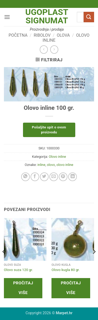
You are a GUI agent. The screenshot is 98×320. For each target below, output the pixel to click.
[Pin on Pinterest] (63, 176)
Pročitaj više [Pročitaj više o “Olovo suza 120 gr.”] (23, 288)
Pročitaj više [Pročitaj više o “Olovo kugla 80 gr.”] (71, 288)
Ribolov (42, 35)
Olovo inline (57, 157)
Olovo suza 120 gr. (18, 270)
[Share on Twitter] (44, 176)
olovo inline (64, 165)
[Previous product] (54, 49)
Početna (18, 35)
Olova (63, 35)
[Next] (94, 262)
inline (41, 165)
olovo (51, 165)
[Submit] (89, 17)
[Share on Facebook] (35, 176)
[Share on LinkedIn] (72, 176)
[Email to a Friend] (53, 176)
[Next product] (44, 49)
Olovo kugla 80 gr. (65, 270)
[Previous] (4, 262)
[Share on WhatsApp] (25, 176)
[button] (7, 16)
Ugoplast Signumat (46, 16)
